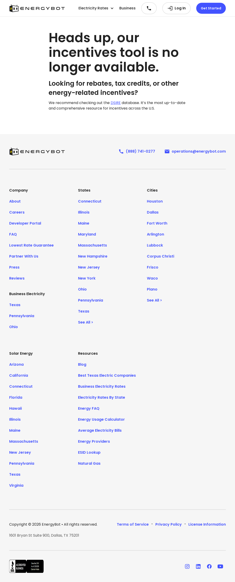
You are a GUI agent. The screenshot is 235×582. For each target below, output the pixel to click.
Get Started (211, 8)
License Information (207, 524)
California (18, 375)
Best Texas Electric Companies (107, 375)
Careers (17, 212)
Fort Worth (157, 223)
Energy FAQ (88, 408)
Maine (83, 223)
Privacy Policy (168, 524)
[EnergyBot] (37, 151)
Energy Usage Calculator (101, 419)
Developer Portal (25, 223)
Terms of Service (133, 524)
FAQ (13, 234)
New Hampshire (92, 256)
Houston (155, 201)
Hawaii (15, 408)
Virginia (16, 485)
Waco (152, 278)
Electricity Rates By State (101, 397)
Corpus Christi (160, 256)
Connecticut (89, 201)
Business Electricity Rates (102, 386)
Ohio (13, 326)
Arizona (16, 364)
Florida (15, 397)
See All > (85, 322)
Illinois (84, 212)
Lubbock (155, 245)
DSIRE (116, 102)
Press (14, 267)
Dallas (153, 212)
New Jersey (89, 267)
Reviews (17, 278)
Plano (152, 289)
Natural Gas (89, 463)
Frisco (152, 267)
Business (127, 8)
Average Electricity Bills (100, 430)
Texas (14, 304)
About (15, 201)
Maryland (87, 234)
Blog (82, 364)
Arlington (155, 234)
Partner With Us (23, 256)
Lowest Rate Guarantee (31, 245)
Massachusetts (92, 245)
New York (86, 278)
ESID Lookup (89, 452)
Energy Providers (94, 441)
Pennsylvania (21, 315)
